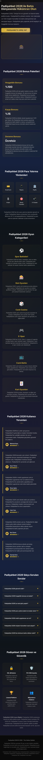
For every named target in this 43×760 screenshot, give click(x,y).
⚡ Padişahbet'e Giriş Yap (16, 30)
